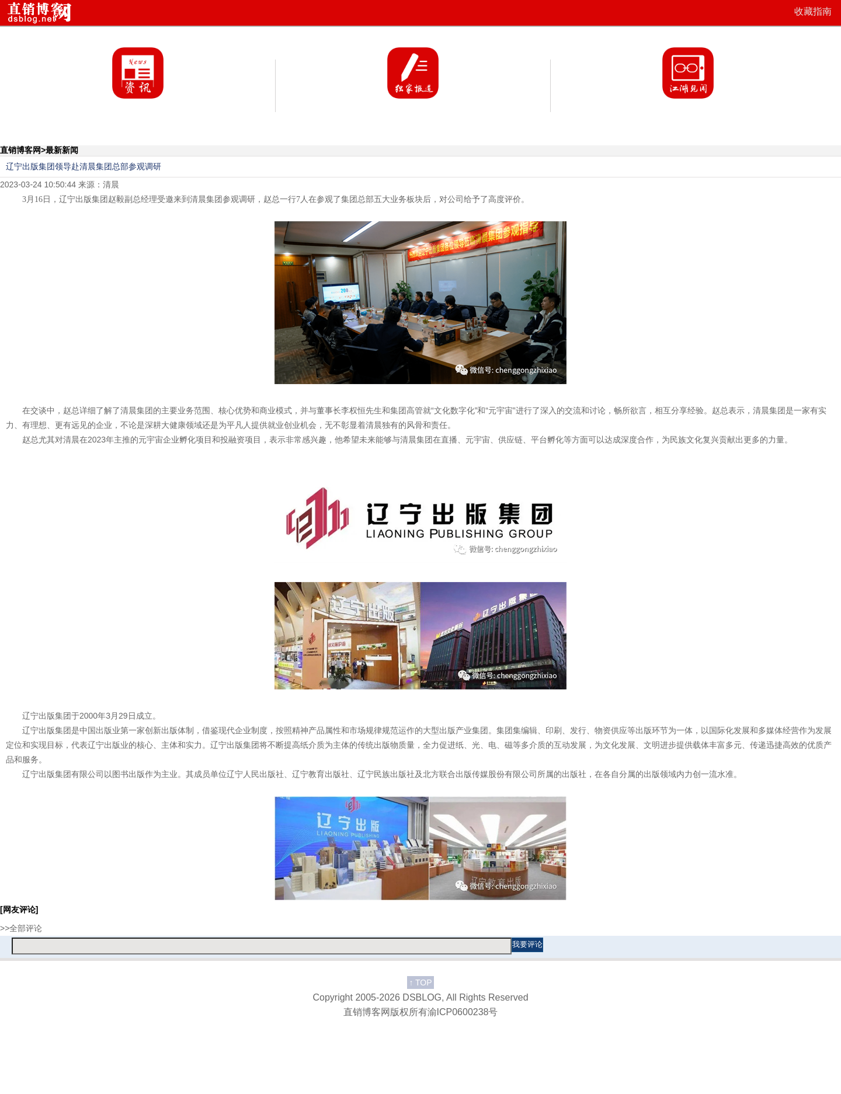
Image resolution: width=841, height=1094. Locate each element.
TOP (420, 982)
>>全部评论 (21, 928)
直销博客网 (20, 150)
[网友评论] (19, 909)
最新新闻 (62, 150)
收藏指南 (813, 11)
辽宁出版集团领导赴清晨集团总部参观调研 (83, 166)
